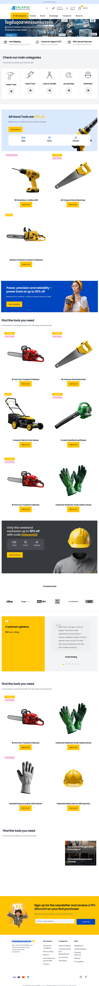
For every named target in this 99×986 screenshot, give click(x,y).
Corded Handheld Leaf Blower (73, 440)
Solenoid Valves (65, 946)
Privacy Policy (48, 951)
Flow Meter (63, 961)
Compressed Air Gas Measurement (65, 951)
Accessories (63, 957)
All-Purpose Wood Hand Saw (73, 200)
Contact (46, 964)
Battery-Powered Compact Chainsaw (26, 260)
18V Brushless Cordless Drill (26, 200)
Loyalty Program (80, 949)
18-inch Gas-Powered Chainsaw (25, 379)
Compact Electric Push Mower (26, 440)
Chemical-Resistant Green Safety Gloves (73, 505)
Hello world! (13, 885)
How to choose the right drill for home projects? (80, 848)
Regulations (78, 946)
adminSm (10, 881)
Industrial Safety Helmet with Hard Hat (73, 803)
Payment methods (77, 953)
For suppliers (79, 961)
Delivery (77, 958)
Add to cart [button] (26, 204)
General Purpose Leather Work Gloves (25, 803)
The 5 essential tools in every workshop (79, 860)
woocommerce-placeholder (49, 959)
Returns (46, 955)
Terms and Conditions (47, 947)
